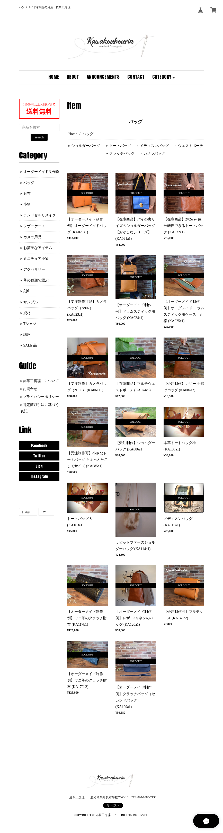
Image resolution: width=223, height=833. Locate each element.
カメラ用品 (32, 237)
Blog (39, 466)
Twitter (39, 456)
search (39, 137)
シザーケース (34, 226)
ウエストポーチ (190, 146)
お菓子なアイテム (37, 248)
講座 (27, 334)
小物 (27, 204)
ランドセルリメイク (39, 215)
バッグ (28, 183)
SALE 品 (30, 345)
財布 (27, 194)
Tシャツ (30, 324)
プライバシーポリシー (41, 397)
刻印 (27, 291)
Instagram (39, 476)
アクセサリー (34, 269)
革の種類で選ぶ (36, 280)
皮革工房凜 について (41, 381)
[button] (163, 77)
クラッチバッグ (122, 153)
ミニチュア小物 (36, 259)
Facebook (39, 445)
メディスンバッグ (154, 146)
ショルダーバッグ (85, 146)
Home (72, 134)
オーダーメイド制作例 (41, 172)
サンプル (30, 302)
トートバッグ (120, 146)
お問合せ (30, 389)
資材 (27, 313)
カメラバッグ (154, 153)
